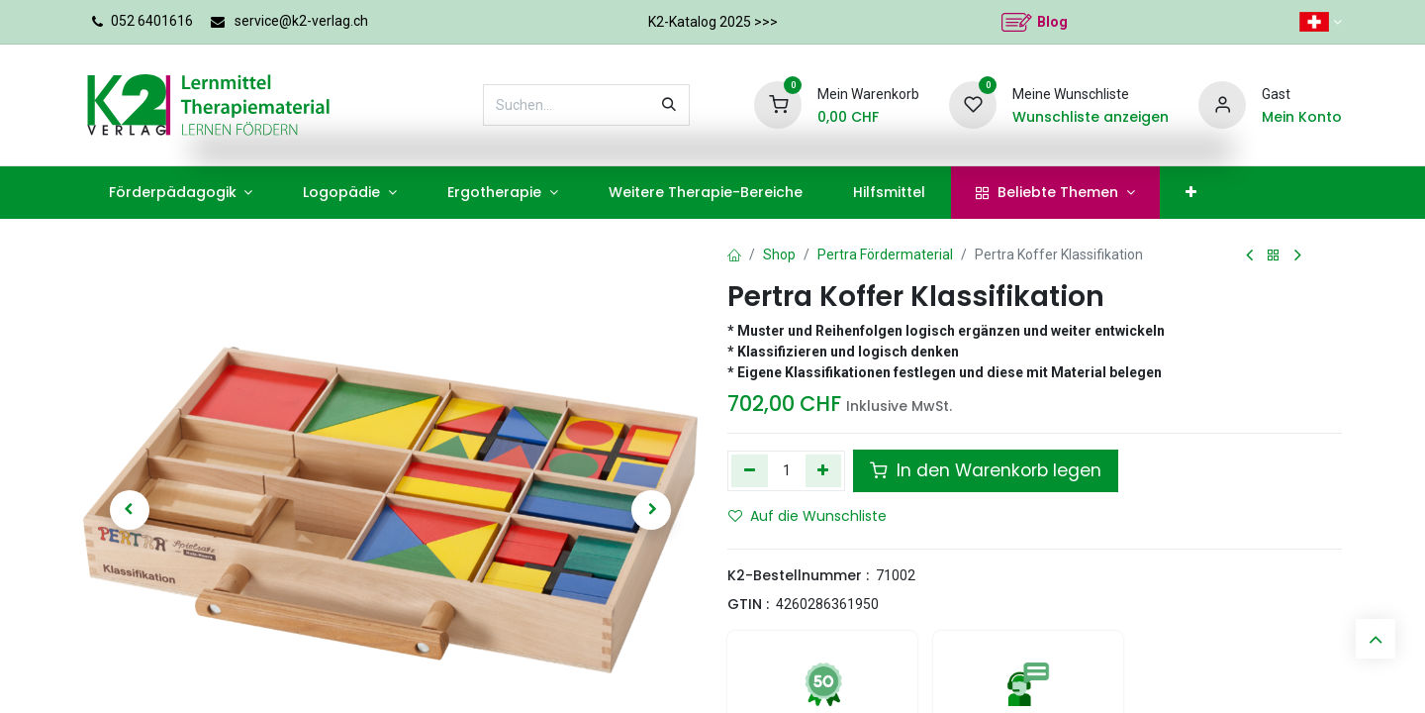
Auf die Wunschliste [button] (807, 516)
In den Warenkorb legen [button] (985, 470)
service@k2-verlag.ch (301, 21)
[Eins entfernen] (749, 470)
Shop (779, 254)
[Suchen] (669, 105)
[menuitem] (180, 192)
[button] (129, 510)
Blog (1052, 22)
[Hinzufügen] (824, 470)
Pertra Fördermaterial (885, 254)
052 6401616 (152, 21)
